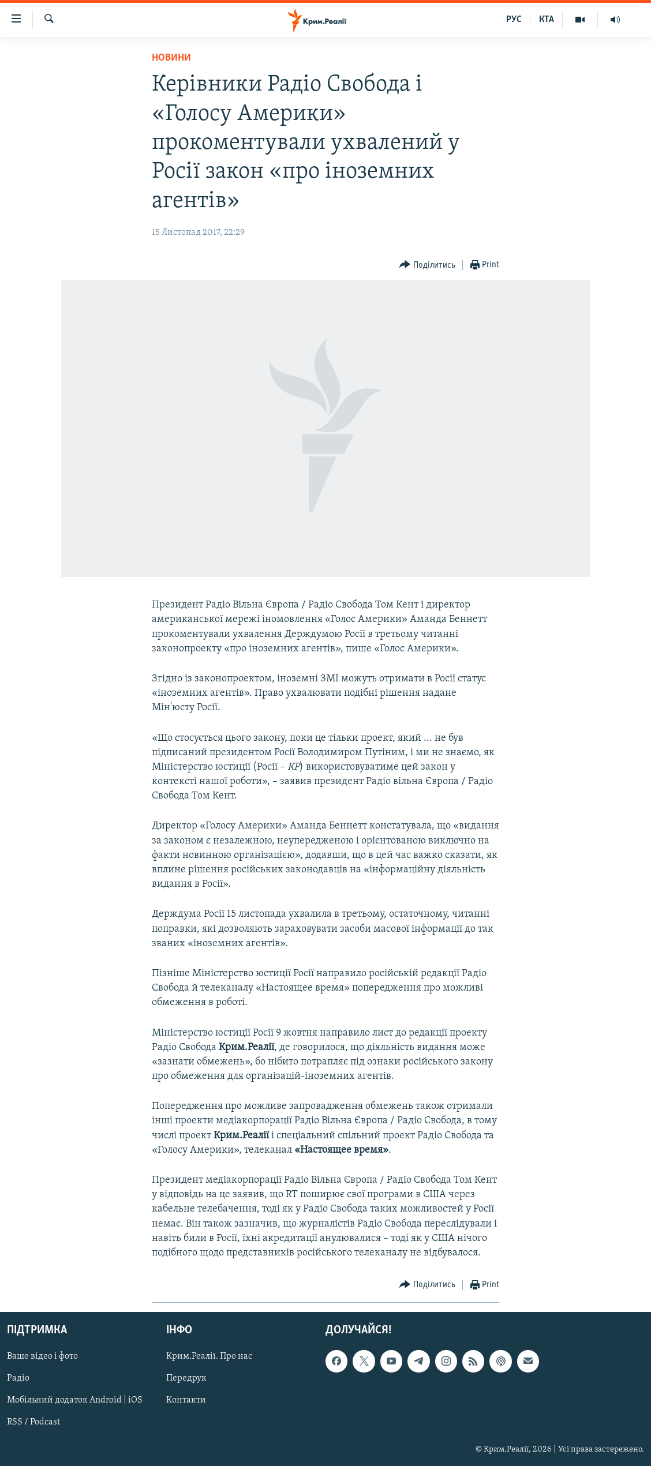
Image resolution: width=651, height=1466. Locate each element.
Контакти (186, 1400)
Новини (171, 58)
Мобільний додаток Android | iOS (75, 1400)
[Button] (427, 265)
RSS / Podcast (33, 1422)
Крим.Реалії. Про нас (209, 1357)
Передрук (186, 1378)
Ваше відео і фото (42, 1357)
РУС (514, 19)
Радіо (18, 1378)
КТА (546, 19)
